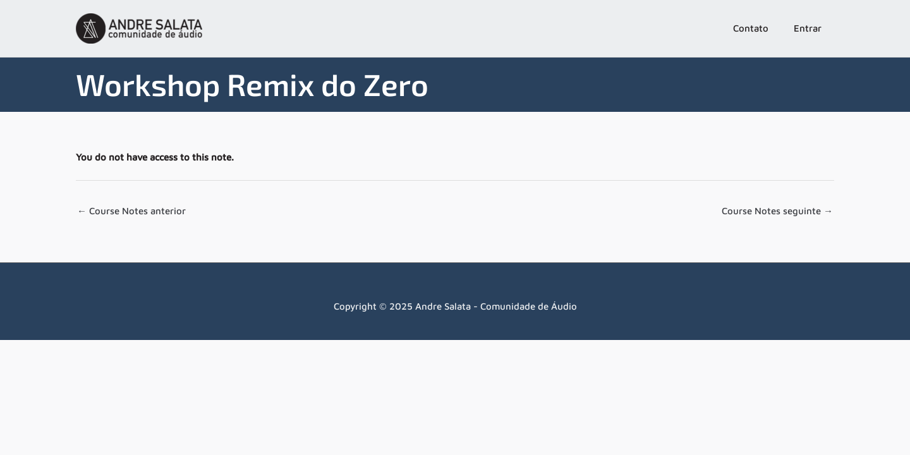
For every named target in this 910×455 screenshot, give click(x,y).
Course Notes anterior (131, 210)
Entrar (808, 28)
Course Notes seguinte (777, 210)
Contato (750, 28)
